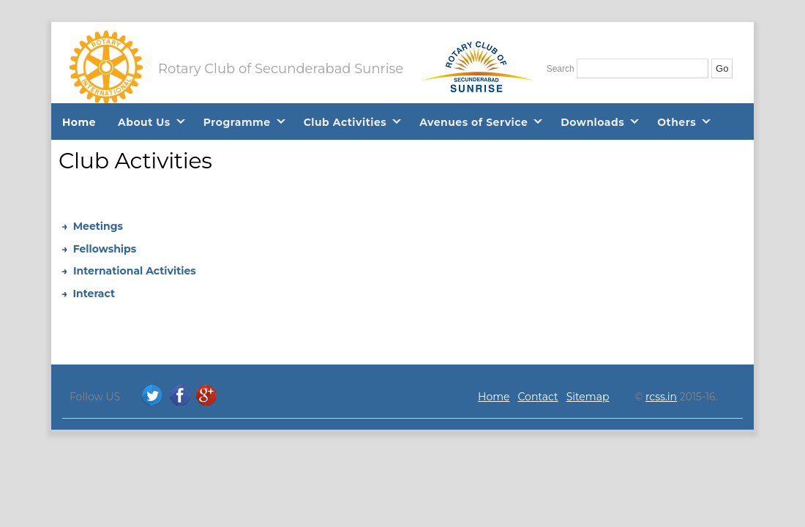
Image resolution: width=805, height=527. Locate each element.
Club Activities (345, 122)
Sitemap (588, 396)
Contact (538, 396)
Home (79, 122)
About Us (144, 122)
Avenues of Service (473, 122)
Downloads (592, 122)
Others (676, 122)
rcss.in (661, 396)
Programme (237, 122)
